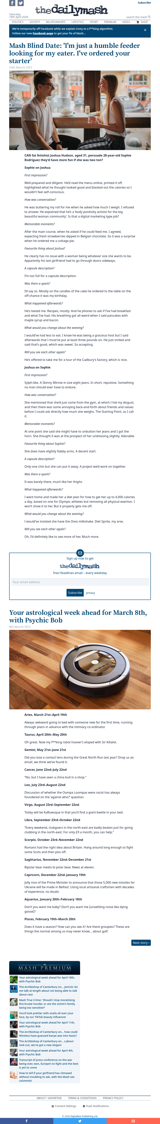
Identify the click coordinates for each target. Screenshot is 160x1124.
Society (35, 22)
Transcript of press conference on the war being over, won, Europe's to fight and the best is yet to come (48, 1063)
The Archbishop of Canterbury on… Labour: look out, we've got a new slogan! (46, 1043)
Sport (94, 22)
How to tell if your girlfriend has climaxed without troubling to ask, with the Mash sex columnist (47, 1076)
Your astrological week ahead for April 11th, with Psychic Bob (47, 1024)
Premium (110, 22)
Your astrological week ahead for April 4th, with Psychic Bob (46, 1052)
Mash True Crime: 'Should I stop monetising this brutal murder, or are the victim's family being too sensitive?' (47, 1003)
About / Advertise (49, 1098)
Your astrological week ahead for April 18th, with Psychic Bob (47, 979)
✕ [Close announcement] (145, 30)
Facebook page (43, 33)
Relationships (56, 22)
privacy (90, 593)
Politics (18, 22)
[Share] (133, 1121)
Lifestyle (77, 22)
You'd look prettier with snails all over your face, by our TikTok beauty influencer (46, 1015)
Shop (142, 22)
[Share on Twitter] (80, 1121)
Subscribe (75, 593)
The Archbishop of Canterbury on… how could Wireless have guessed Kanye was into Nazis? (48, 1033)
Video (126, 22)
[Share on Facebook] (26, 1121)
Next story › (141, 943)
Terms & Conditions (82, 1098)
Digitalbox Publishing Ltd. (84, 1116)
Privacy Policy (113, 1098)
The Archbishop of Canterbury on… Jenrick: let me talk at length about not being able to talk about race (48, 990)
